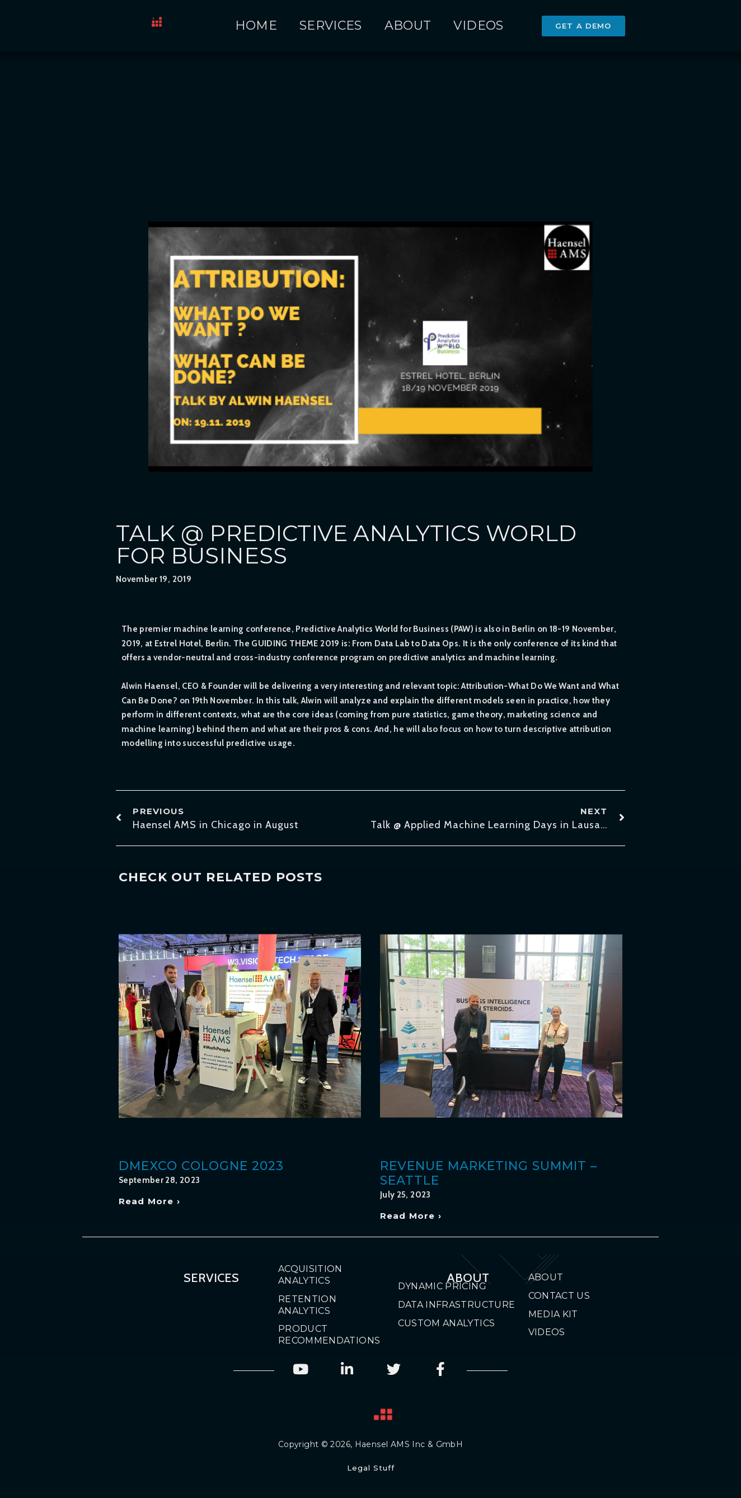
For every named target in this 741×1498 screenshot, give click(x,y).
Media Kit (553, 1314)
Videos (478, 25)
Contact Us (559, 1295)
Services (330, 25)
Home (256, 25)
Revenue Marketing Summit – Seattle (488, 1173)
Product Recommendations (318, 1334)
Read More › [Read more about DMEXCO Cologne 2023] (149, 1201)
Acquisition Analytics (310, 1275)
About (408, 25)
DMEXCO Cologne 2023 (201, 1165)
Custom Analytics (446, 1323)
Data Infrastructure (456, 1304)
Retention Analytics (307, 1305)
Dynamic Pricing (442, 1286)
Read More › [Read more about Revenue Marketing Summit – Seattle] (411, 1215)
